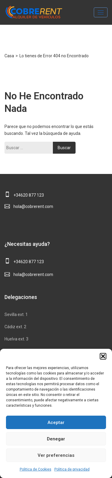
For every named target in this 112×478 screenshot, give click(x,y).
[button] (103, 356)
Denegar (56, 439)
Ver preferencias (56, 455)
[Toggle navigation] (101, 12)
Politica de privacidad (72, 469)
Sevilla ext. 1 (16, 314)
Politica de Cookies (35, 469)
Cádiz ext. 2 (15, 326)
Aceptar (56, 422)
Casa (9, 55)
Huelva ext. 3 (16, 339)
